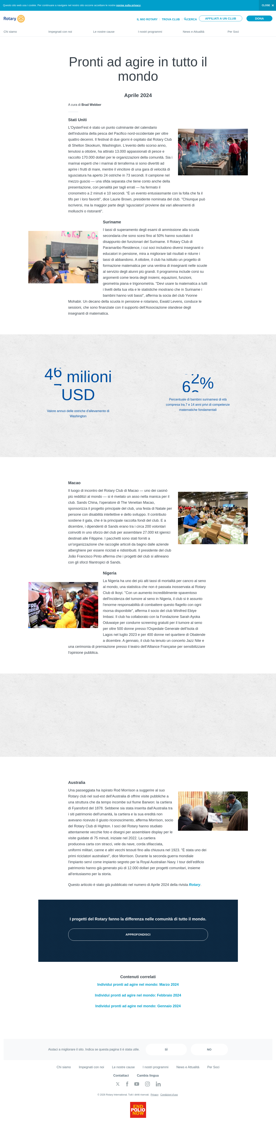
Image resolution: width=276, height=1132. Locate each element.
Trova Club (171, 19)
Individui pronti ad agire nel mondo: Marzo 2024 (138, 985)
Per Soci (250, 30)
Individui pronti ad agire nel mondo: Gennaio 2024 (138, 1006)
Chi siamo (22, 30)
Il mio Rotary (147, 19)
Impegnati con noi (66, 30)
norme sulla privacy (128, 5)
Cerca (192, 19)
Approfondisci (138, 934)
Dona (259, 18)
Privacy (154, 1094)
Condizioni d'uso (169, 1094)
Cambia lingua (148, 1075)
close (266, 5)
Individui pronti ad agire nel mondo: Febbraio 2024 (138, 995)
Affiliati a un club (220, 18)
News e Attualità (201, 30)
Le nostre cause (111, 30)
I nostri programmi (156, 30)
